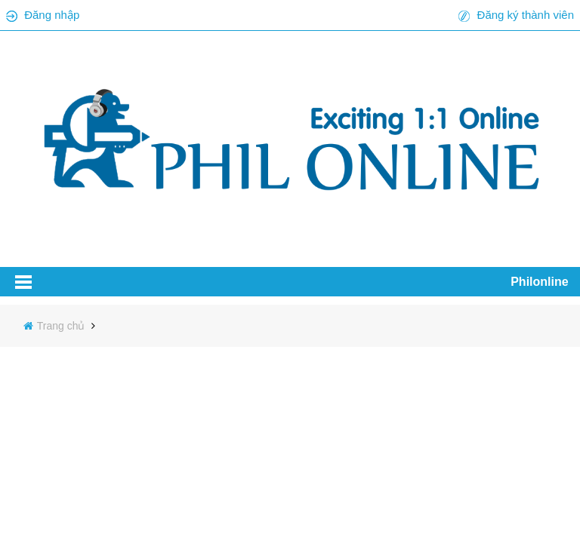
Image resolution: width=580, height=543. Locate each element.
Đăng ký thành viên (525, 14)
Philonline (539, 281)
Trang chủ (62, 326)
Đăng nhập (51, 14)
